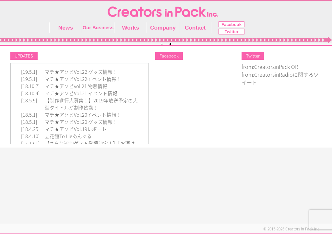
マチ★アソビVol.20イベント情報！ (83, 114)
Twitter (232, 31)
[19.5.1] (29, 72)
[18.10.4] (30, 93)
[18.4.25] (30, 129)
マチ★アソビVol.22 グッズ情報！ (81, 72)
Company (163, 27)
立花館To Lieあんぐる (68, 136)
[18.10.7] (30, 86)
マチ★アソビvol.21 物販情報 (76, 86)
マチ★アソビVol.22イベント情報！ (83, 79)
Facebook (231, 24)
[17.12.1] (30, 143)
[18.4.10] (30, 136)
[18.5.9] (29, 100)
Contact (195, 27)
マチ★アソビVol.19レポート (76, 129)
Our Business (98, 27)
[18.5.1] (29, 114)
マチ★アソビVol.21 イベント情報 (81, 93)
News (65, 27)
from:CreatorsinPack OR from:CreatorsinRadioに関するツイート (280, 74)
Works (130, 27)
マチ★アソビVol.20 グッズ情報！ (81, 122)
